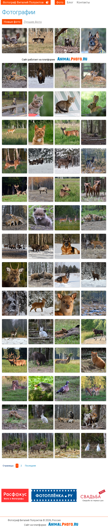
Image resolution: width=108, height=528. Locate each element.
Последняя (30, 465)
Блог (70, 2)
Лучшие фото (33, 21)
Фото (59, 2)
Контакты (83, 2)
